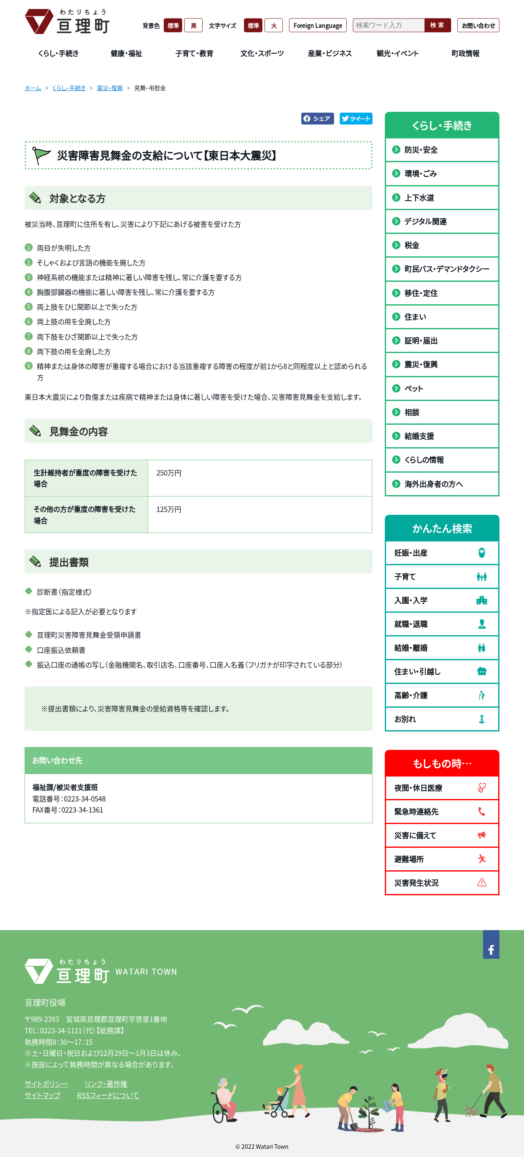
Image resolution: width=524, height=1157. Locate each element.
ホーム (33, 88)
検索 (438, 25)
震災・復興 (110, 88)
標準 (173, 25)
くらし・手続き (69, 88)
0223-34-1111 (61, 1030)
